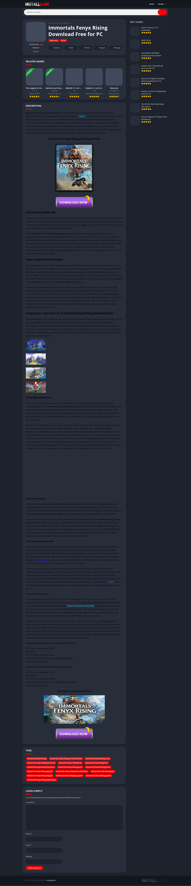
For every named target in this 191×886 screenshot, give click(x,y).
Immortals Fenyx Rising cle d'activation (66, 760)
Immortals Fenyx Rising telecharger (41, 781)
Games (161, 4)
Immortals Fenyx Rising (36, 760)
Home (151, 4)
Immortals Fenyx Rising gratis (98, 768)
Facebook (55, 49)
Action (63, 42)
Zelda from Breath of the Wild (80, 607)
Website (29, 858)
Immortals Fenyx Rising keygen (39, 777)
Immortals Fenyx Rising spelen (98, 777)
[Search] (95, 13)
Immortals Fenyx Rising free (70, 764)
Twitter (69, 49)
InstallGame (51, 881)
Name (29, 835)
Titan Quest (42, 561)
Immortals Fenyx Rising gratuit (39, 772)
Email (28, 846)
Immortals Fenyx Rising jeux (102, 772)
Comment (30, 803)
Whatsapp (115, 49)
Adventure (66, 24)
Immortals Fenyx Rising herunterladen (72, 772)
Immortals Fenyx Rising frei (96, 764)
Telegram (100, 49)
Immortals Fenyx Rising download (41, 764)
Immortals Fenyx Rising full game (40, 768)
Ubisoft (82, 117)
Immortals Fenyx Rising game (70, 768)
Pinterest (85, 49)
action (111, 583)
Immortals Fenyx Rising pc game (69, 777)
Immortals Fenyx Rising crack (98, 760)
